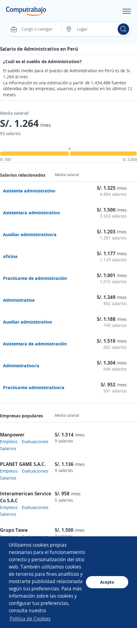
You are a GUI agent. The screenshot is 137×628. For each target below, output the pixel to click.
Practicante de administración (35, 278)
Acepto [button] (107, 582)
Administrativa (19, 300)
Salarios (8, 448)
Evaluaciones (35, 441)
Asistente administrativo (29, 191)
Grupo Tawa (14, 530)
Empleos (9, 441)
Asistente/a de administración (35, 344)
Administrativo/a (21, 365)
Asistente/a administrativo (31, 212)
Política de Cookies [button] (30, 618)
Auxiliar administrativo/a (30, 234)
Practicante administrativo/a (33, 387)
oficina (10, 256)
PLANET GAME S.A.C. (23, 464)
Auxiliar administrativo (27, 322)
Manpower (12, 434)
